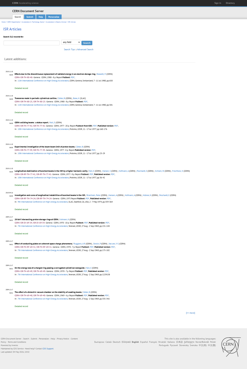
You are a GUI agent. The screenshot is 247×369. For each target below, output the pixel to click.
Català (109, 342)
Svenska (194, 345)
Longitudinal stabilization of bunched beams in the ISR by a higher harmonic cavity (51, 171)
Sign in (217, 3)
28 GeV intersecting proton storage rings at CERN (36, 219)
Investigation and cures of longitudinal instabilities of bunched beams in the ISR (50, 195)
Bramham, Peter (94, 195)
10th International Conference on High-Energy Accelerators (43, 129)
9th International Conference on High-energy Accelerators (43, 201)
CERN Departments (13, 22)
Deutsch (117, 342)
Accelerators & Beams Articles (56, 22)
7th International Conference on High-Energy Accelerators (43, 226)
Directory (230, 3)
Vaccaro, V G (114, 243)
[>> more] (190, 312)
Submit (29, 16)
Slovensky (184, 345)
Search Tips (69, 49)
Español (144, 342)
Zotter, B (61, 98)
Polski (213, 342)
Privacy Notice (63, 338)
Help (41, 16)
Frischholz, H (177, 171)
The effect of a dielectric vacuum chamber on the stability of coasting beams (48, 292)
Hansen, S (106, 171)
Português (164, 345)
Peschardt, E (142, 171)
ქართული (189, 342)
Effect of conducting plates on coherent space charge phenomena (43, 243)
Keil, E (52, 122)
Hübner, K (147, 195)
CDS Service (18, 348)
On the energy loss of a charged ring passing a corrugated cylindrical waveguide (50, 268)
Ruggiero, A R (79, 243)
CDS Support (48, 348)
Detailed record (21, 88)
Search (18, 16)
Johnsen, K (64, 219)
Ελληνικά (126, 342)
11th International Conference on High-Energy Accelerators (43, 80)
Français (153, 342)
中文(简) (203, 345)
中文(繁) (212, 345)
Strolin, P (97, 243)
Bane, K (76, 98)
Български (99, 342)
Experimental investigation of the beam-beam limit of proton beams (45, 146)
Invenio (14, 345)
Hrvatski (162, 342)
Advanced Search (85, 49)
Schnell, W (159, 171)
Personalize (53, 16)
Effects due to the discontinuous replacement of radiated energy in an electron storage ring (55, 74)
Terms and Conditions (17, 342)
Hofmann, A (124, 171)
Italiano (171, 342)
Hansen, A (113, 195)
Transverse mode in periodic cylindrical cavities (35, 98)
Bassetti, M (101, 74)
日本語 (179, 342)
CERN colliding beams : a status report (31, 122)
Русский (174, 345)
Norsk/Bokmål (202, 342)
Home (4, 22)
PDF (73, 77)
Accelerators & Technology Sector (33, 22)
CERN (25, 3)
